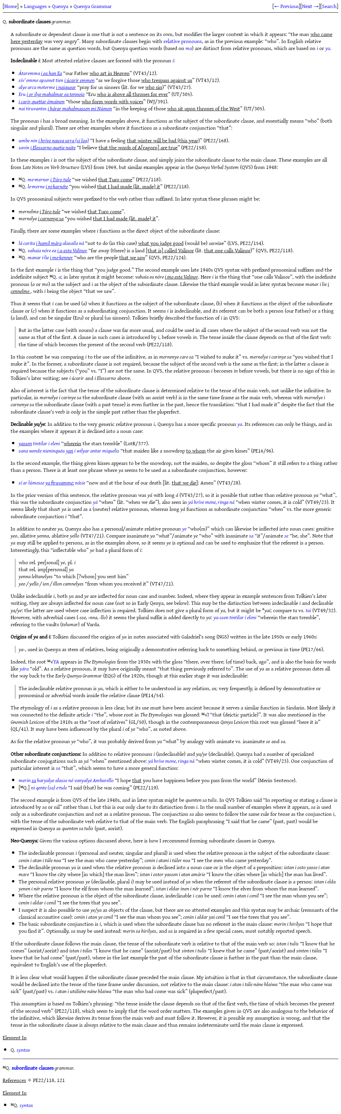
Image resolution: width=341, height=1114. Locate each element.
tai (308, 610)
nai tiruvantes (65, 108)
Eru (52, 94)
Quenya (60, 6)
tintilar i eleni (39, 443)
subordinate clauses (33, 1067)
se (286, 535)
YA (56, 661)
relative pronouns (183, 41)
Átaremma (40, 73)
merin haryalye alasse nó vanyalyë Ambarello (66, 780)
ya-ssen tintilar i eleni (234, 617)
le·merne (48, 186)
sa (251, 535)
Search (329, 6)
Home (10, 6)
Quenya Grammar (93, 6)
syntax (23, 1049)
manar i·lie (50, 257)
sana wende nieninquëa (42, 450)
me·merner (49, 179)
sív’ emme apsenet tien (57, 80)
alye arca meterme (47, 87)
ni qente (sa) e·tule (49, 787)
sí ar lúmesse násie (52, 482)
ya (327, 48)
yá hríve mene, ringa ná (211, 502)
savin (47, 147)
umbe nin (54, 140)
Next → (310, 6)
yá (95, 502)
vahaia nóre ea (57, 250)
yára (24, 668)
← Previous (286, 6)
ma (188, 48)
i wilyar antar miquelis (92, 450)
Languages (35, 6)
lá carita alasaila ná (51, 243)
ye (184, 528)
